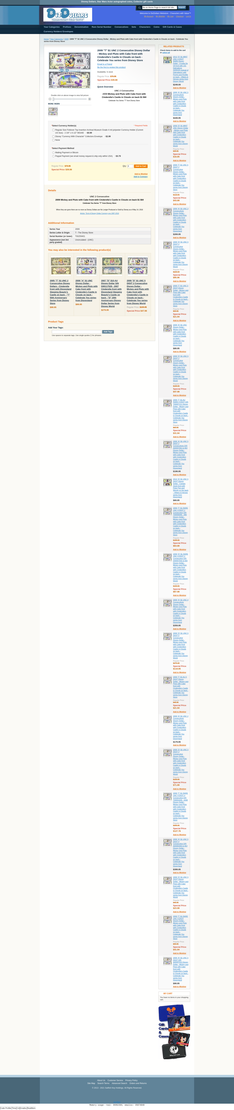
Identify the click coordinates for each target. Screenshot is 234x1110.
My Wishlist (160, 16)
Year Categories (56, 39)
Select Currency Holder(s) (64, 126)
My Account (148, 16)
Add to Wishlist (141, 174)
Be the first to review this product (111, 67)
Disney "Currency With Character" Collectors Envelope (83, 136)
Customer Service (115, 1080)
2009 (66, 39)
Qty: (125, 166)
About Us (101, 1080)
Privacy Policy (131, 1080)
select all (166, 52)
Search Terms (104, 1083)
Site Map (91, 1083)
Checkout (179, 16)
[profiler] (116, 1102)
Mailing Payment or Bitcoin (66, 152)
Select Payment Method (63, 148)
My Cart (170, 16)
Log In (188, 16)
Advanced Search (119, 1083)
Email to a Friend (104, 64)
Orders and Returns (138, 1083)
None (57, 140)
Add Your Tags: (56, 327)
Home (46, 39)
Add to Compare (141, 177)
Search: (140, 7)
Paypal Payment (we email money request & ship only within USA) (88, 156)
